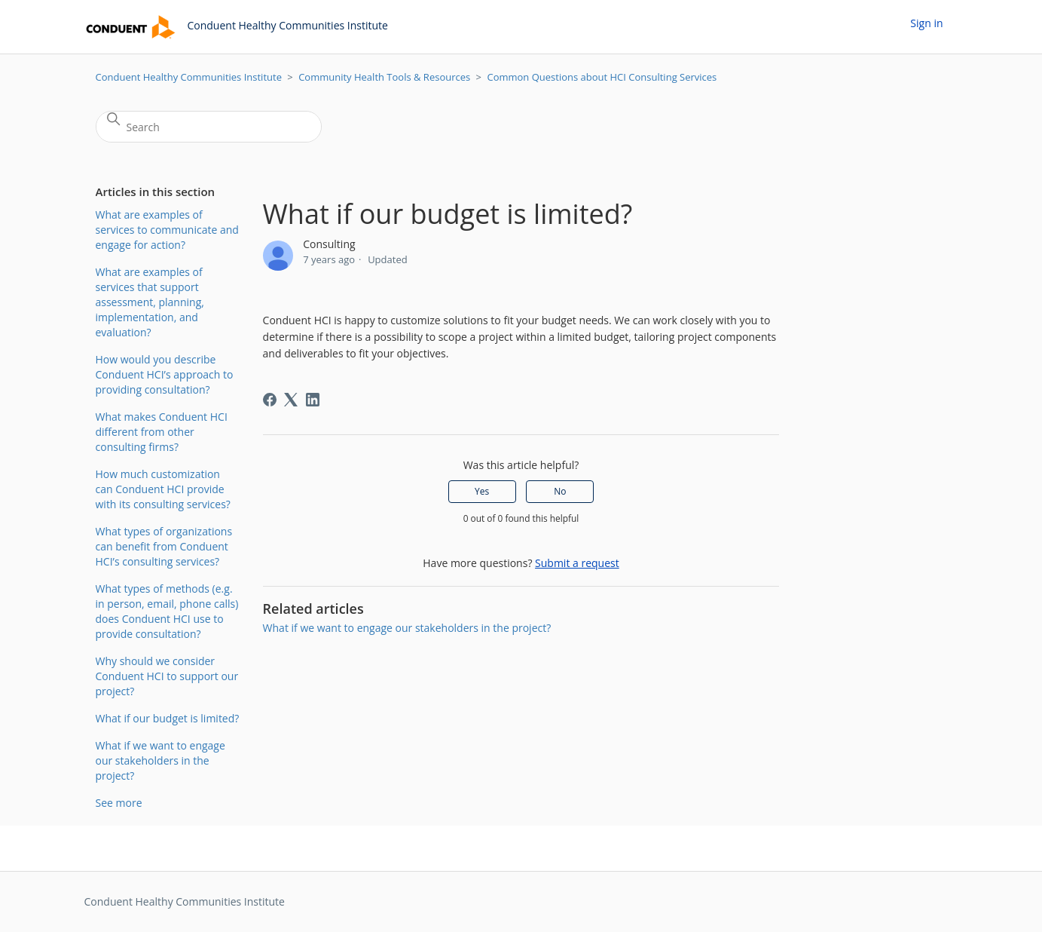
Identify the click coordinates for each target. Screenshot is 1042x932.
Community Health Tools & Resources (384, 77)
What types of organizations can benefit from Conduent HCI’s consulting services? (164, 546)
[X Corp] (291, 399)
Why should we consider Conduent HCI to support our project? (167, 676)
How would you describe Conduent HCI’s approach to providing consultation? (165, 374)
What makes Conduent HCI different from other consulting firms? (162, 431)
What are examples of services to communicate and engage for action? (167, 229)
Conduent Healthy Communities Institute (189, 77)
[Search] (208, 127)
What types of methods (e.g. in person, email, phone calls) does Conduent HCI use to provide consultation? (167, 611)
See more (119, 803)
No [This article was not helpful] (560, 491)
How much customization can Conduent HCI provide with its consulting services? (163, 489)
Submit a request (577, 563)
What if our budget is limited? (168, 718)
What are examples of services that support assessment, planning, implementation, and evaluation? (150, 302)
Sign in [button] (926, 23)
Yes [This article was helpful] (482, 491)
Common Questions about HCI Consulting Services (602, 77)
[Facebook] (270, 399)
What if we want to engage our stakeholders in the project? (160, 760)
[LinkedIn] (312, 399)
